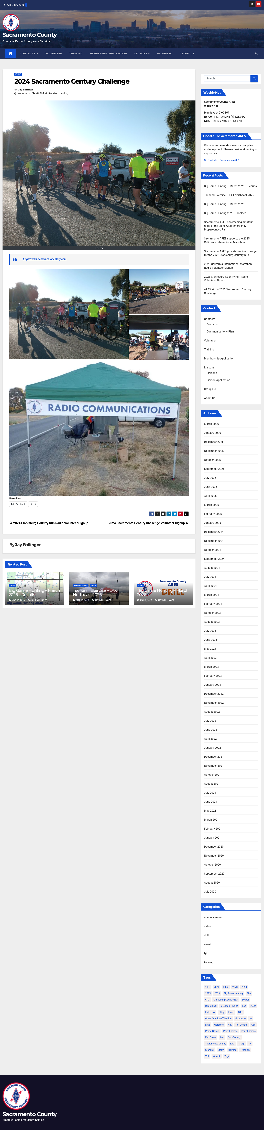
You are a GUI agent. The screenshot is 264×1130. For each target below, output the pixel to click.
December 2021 (214, 756)
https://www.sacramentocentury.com (44, 259)
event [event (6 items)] (253, 1006)
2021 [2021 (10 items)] (216, 987)
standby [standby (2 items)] (209, 1050)
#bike (48, 93)
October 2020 (212, 864)
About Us (187, 53)
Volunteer (53, 53)
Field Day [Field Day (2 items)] (210, 1012)
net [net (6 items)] (230, 1024)
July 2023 (210, 630)
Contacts (28, 53)
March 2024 (211, 594)
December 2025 (214, 441)
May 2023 (210, 648)
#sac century (61, 93)
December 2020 (214, 846)
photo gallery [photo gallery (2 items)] (212, 1031)
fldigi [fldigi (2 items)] (222, 1012)
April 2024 (210, 585)
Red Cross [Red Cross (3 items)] (210, 1037)
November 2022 (214, 702)
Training (75, 53)
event (18, 74)
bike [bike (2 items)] (249, 993)
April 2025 (210, 495)
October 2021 (212, 774)
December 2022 (214, 693)
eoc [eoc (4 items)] (244, 1006)
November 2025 (214, 450)
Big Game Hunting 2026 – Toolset (225, 213)
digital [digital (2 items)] (245, 999)
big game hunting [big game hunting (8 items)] (233, 993)
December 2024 (214, 531)
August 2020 (212, 882)
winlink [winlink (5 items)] (216, 1056)
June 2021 (210, 801)
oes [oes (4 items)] (253, 1024)
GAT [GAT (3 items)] (240, 1012)
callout (208, 926)
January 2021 (212, 837)
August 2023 (212, 621)
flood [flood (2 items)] (231, 1012)
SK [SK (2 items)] (249, 1043)
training (208, 962)
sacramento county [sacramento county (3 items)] (215, 1043)
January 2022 (212, 747)
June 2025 (210, 486)
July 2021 (210, 792)
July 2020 (210, 891)
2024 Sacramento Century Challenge (71, 81)
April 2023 (210, 657)
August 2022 (212, 711)
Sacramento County (30, 34)
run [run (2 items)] (222, 1037)
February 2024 (213, 603)
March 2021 (211, 819)
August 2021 (212, 783)
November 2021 (214, 765)
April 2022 (210, 738)
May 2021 (210, 810)
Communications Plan (220, 331)
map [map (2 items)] (207, 1024)
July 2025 (210, 477)
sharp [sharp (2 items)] (241, 1043)
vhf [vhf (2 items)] (207, 1056)
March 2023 (211, 666)
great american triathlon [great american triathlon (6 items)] (218, 1018)
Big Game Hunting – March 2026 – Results (34, 592)
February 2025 (213, 513)
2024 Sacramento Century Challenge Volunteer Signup (149, 523)
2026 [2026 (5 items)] (217, 993)
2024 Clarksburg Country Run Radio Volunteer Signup (48, 523)
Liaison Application (218, 380)
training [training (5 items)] (232, 1050)
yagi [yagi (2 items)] (226, 1056)
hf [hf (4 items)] (250, 1018)
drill (206, 935)
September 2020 (214, 873)
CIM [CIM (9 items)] (207, 999)
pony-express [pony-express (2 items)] (230, 1031)
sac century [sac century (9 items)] (234, 1037)
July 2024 (210, 576)
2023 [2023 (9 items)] (235, 987)
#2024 (40, 93)
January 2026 (212, 432)
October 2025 (212, 459)
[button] (256, 53)
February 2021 (213, 828)
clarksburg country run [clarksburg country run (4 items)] (225, 999)
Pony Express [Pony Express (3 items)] (248, 1031)
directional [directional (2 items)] (211, 1006)
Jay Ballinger (25, 89)
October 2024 (212, 549)
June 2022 (210, 729)
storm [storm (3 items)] (221, 1050)
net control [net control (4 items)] (242, 1024)
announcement (80, 586)
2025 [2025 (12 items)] (208, 993)
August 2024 (212, 567)
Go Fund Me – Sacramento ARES (224, 160)
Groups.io (164, 53)
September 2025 (214, 468)
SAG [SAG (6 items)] (232, 1043)
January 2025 (212, 522)
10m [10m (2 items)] (207, 987)
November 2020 (214, 855)
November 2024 (214, 540)
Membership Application (108, 53)
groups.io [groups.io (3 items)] (240, 1018)
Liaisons (141, 53)
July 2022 (210, 720)
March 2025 (211, 504)
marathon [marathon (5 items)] (219, 1024)
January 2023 (212, 684)
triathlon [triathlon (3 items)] (245, 1050)
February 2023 (213, 675)
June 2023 (210, 639)
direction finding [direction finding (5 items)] (229, 1006)
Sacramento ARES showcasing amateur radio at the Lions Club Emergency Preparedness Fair (228, 225)
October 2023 (212, 612)
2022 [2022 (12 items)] (225, 987)
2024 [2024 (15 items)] (244, 987)
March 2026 (211, 423)
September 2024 (214, 558)
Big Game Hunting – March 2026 (162, 592)
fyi (205, 953)
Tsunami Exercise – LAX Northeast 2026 (95, 592)
